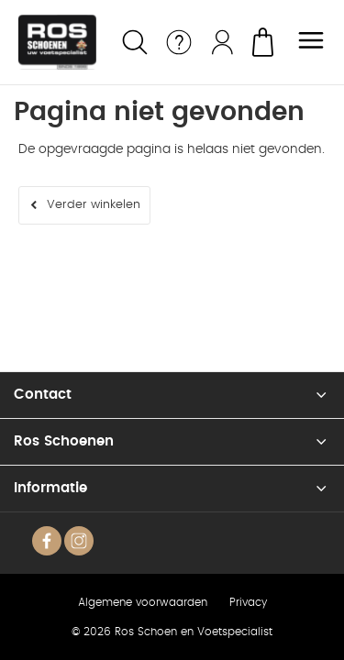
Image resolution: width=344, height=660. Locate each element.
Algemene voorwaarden (142, 602)
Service (179, 42)
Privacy (248, 602)
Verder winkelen (93, 205)
